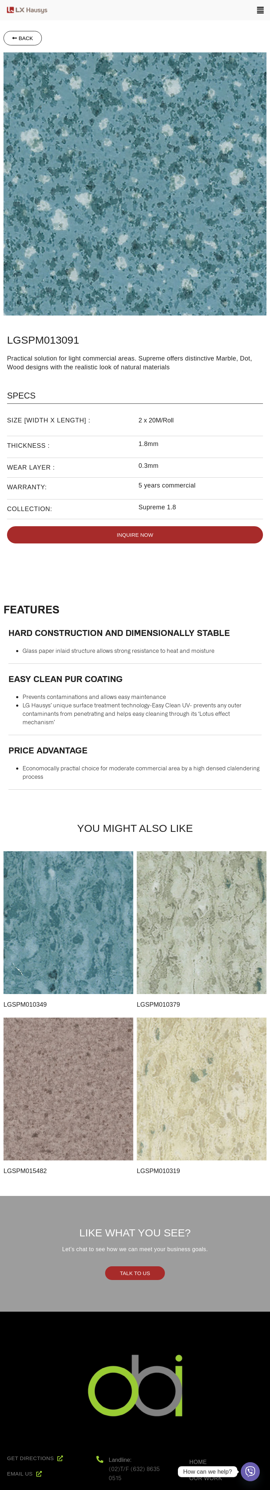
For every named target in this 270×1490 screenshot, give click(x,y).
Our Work (205, 1478)
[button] (162, 8)
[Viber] (250, 1471)
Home (198, 1462)
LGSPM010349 (25, 1004)
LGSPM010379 (158, 1004)
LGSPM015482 (25, 1170)
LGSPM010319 (158, 1170)
